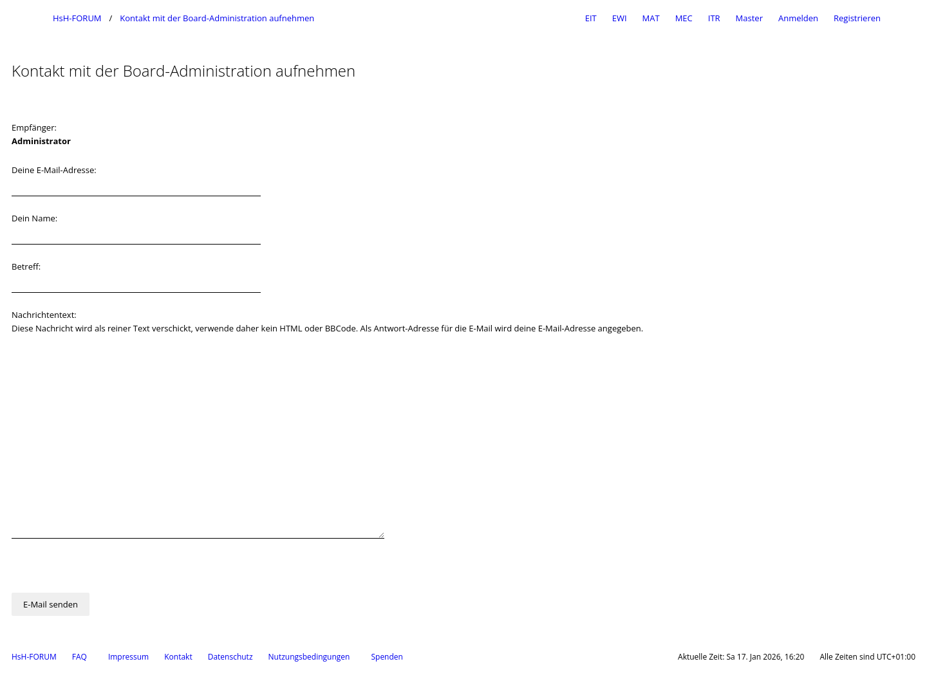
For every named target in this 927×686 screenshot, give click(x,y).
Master (749, 18)
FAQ (79, 656)
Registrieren (857, 18)
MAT (651, 18)
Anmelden (798, 18)
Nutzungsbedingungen (309, 656)
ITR (714, 18)
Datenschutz (230, 656)
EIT (591, 18)
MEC (684, 18)
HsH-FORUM (34, 656)
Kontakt (178, 656)
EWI (619, 18)
